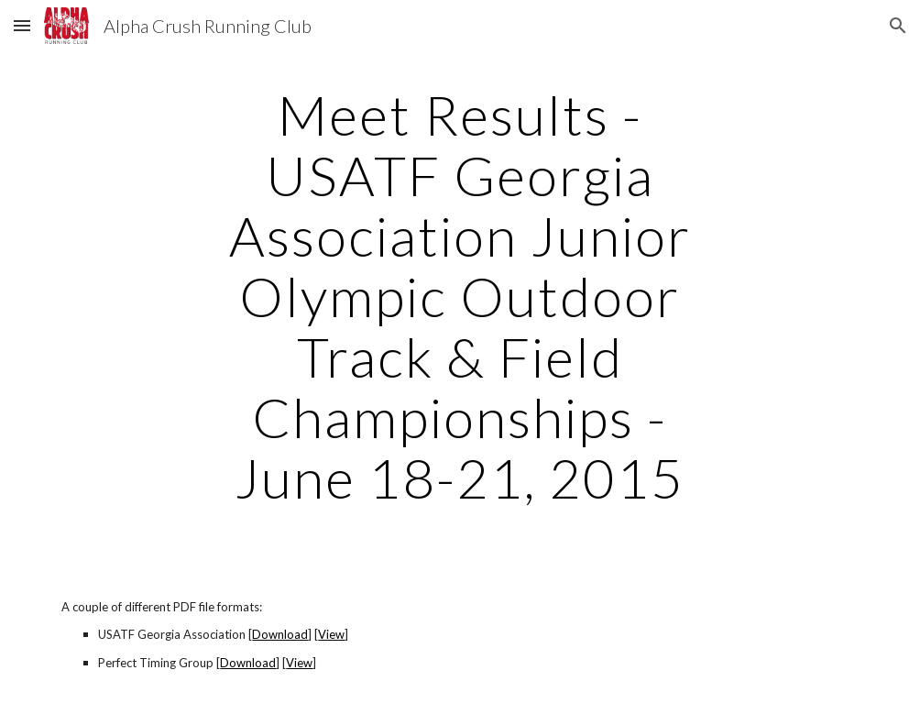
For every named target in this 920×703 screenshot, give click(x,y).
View (331, 634)
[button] (22, 25)
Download (280, 634)
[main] (460, 296)
